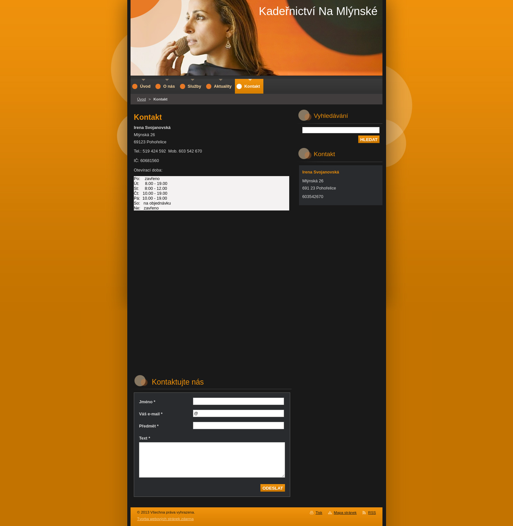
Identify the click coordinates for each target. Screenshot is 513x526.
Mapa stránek (345, 513)
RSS (372, 513)
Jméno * (147, 401)
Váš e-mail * (151, 413)
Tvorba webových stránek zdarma (165, 519)
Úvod (141, 99)
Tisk (318, 513)
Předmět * (149, 426)
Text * (144, 438)
